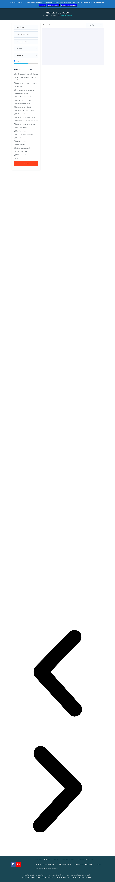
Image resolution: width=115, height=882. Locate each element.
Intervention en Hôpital (23, 107)
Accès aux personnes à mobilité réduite (25, 79)
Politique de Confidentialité (83, 864)
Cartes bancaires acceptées (25, 90)
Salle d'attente (20, 145)
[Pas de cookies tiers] (113, 4)
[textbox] (26, 42)
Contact (98, 864)
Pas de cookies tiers (53, 5)
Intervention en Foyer (23, 104)
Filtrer (26, 164)
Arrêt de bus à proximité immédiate (27, 83)
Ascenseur (19, 87)
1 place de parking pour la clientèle (27, 74)
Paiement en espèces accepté (25, 117)
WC (17, 158)
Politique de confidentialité (68, 5)
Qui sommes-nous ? (65, 864)
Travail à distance (21, 151)
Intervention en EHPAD (23, 100)
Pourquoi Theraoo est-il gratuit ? (45, 864)
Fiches (53, 15)
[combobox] (26, 34)
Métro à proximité (21, 114)
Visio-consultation (22, 155)
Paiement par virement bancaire (26, 124)
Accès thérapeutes (68, 860)
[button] (57, 674)
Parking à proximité (22, 127)
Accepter (42, 5)
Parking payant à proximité (24, 134)
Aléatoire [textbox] (91, 25)
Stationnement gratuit (23, 148)
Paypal (18, 138)
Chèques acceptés (22, 93)
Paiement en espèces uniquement (26, 121)
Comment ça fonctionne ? (86, 860)
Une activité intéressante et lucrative (46, 869)
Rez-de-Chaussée (22, 141)
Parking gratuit (20, 131)
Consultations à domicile (23, 97)
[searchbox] (26, 34)
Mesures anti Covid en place (25, 110)
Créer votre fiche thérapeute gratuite (46, 860)
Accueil (46, 15)
